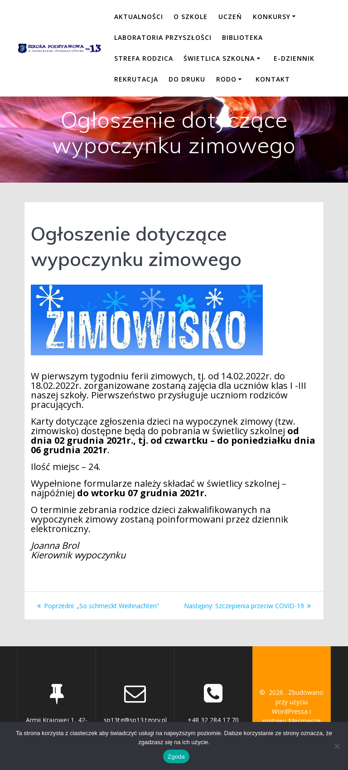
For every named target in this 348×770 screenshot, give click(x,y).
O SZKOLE (191, 16)
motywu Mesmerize (291, 721)
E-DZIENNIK (294, 58)
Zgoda (176, 756)
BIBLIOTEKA (242, 37)
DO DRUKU (187, 79)
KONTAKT (273, 79)
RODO (226, 79)
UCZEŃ (230, 16)
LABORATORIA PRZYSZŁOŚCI (163, 37)
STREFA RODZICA (143, 58)
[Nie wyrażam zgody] (336, 746)
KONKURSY (271, 16)
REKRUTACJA (136, 79)
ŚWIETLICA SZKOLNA (219, 58)
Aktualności (138, 16)
